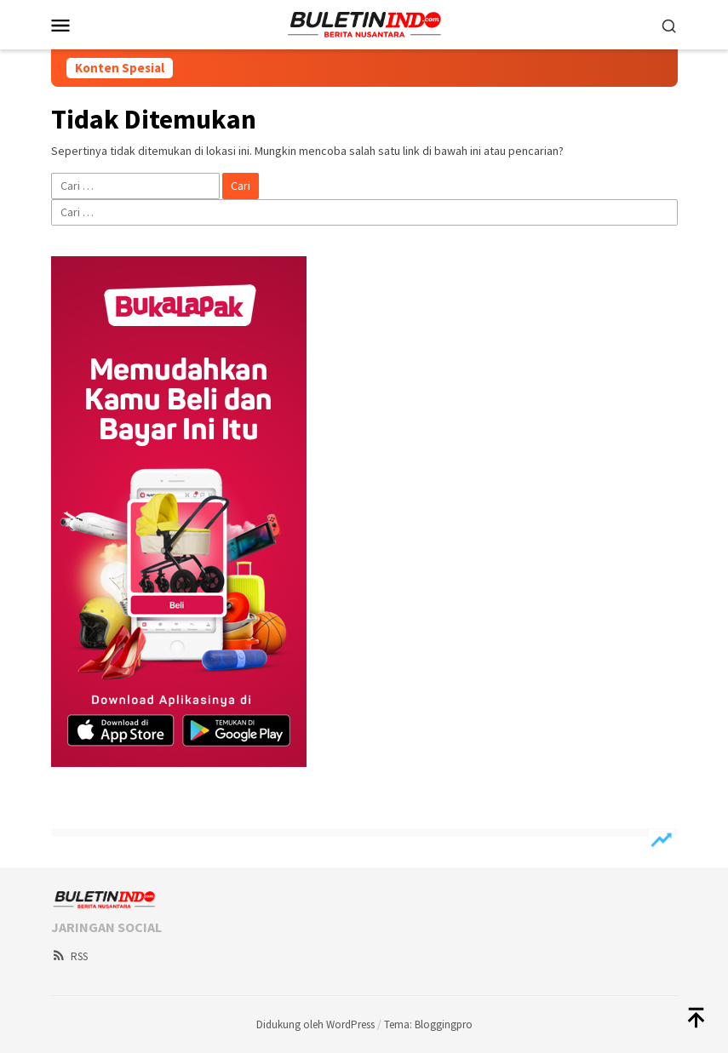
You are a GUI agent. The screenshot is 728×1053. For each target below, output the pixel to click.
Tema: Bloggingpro (428, 1024)
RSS (69, 956)
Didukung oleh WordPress (315, 1024)
